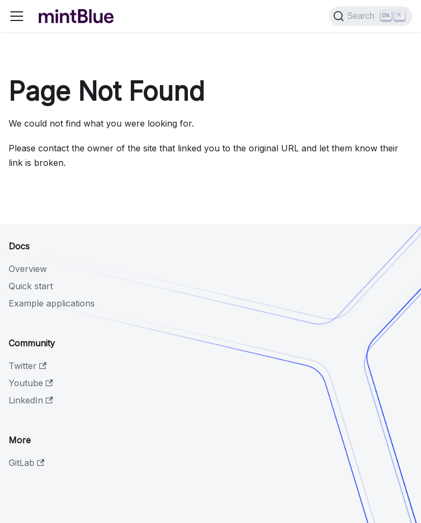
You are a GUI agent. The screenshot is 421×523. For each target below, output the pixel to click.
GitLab (26, 462)
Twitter (27, 365)
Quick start (31, 286)
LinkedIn (31, 400)
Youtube (31, 383)
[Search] (370, 16)
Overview (28, 268)
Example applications (52, 303)
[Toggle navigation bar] (17, 16)
